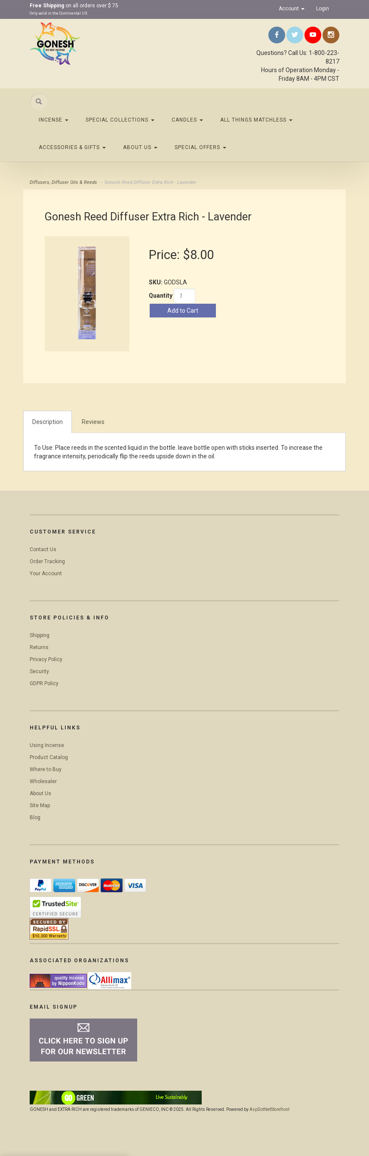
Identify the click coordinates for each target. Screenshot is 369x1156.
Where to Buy (46, 769)
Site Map (40, 805)
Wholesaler (43, 781)
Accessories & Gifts (72, 147)
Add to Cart (182, 310)
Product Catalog (49, 757)
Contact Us (43, 549)
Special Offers (200, 147)
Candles (187, 120)
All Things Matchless (256, 120)
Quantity (160, 295)
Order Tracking (47, 561)
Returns (39, 647)
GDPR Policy (44, 683)
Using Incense (47, 745)
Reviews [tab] (93, 421)
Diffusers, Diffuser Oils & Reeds (63, 182)
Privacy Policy (46, 659)
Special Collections (120, 120)
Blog (35, 817)
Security (39, 671)
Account (291, 9)
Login (322, 9)
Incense (53, 120)
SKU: (156, 282)
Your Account (46, 573)
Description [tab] (47, 421)
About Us (140, 147)
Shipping (39, 635)
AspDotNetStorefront (269, 1109)
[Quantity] (184, 296)
